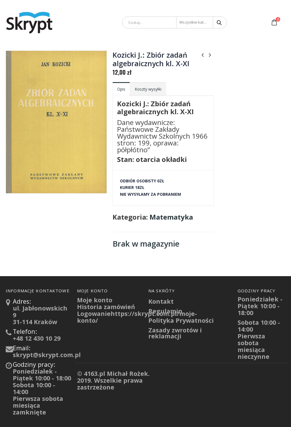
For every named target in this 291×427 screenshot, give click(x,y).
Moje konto (94, 300)
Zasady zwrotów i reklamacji (175, 333)
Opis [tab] (121, 89)
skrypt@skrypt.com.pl (47, 355)
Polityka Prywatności (181, 320)
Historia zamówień (106, 307)
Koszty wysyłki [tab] (148, 89)
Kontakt (161, 301)
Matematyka (171, 217)
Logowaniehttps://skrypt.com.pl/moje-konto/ (137, 316)
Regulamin (165, 311)
